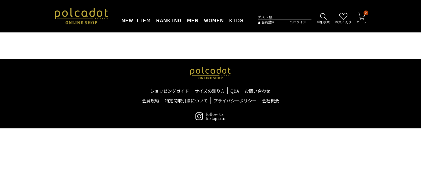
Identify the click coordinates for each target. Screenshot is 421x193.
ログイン (298, 22)
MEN (192, 21)
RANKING (169, 21)
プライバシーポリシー (234, 100)
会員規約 (150, 100)
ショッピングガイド (169, 91)
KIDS (236, 21)
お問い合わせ (257, 91)
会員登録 (266, 22)
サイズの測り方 (210, 91)
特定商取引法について (186, 100)
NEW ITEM (136, 21)
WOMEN (214, 21)
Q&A (234, 91)
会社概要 (270, 100)
